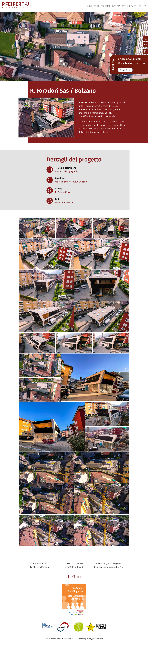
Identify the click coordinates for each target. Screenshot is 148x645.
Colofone (81, 638)
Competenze (93, 6)
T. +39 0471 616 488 (74, 563)
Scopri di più (125, 70)
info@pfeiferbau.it (74, 567)
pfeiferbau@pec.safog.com (109, 563)
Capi (124, 6)
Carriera (115, 6)
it (145, 6)
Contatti (131, 6)
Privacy (89, 638)
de (140, 6)
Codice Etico (98, 638)
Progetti (105, 6)
